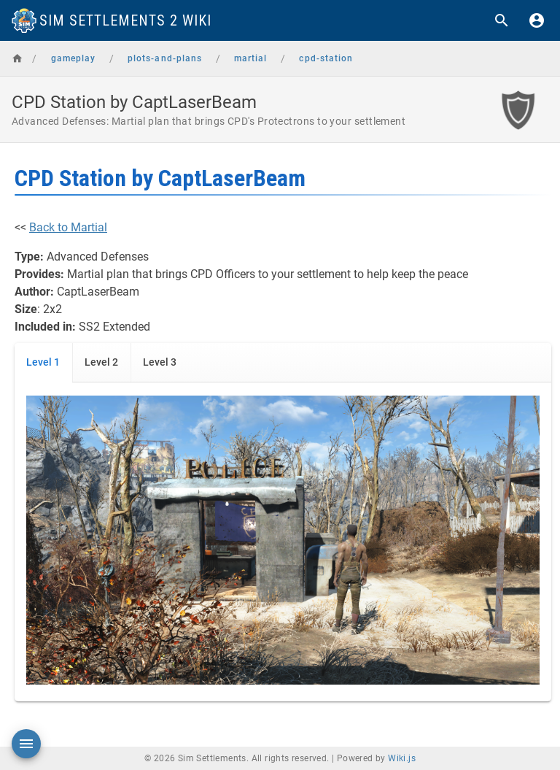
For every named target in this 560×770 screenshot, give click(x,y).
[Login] (536, 20)
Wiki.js (402, 758)
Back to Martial (68, 227)
